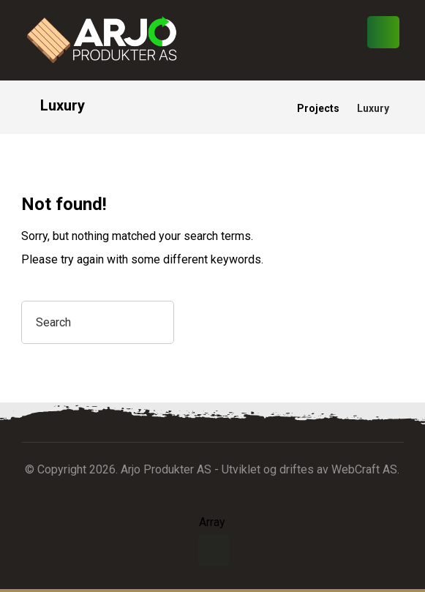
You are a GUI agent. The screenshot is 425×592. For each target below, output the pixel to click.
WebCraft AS (364, 469)
